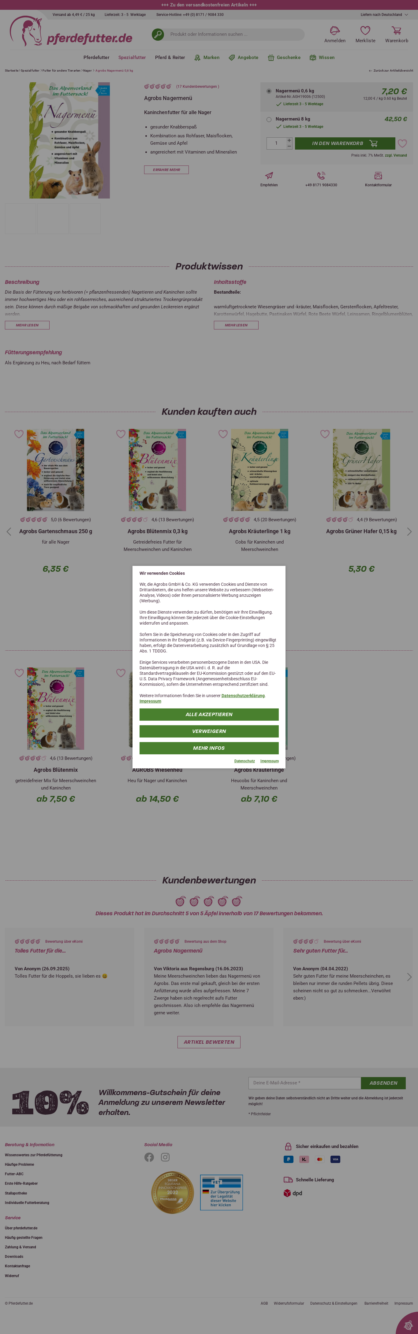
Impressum (150, 701)
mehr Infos (209, 748)
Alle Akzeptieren (209, 714)
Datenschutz (244, 761)
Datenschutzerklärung (243, 695)
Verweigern (209, 731)
